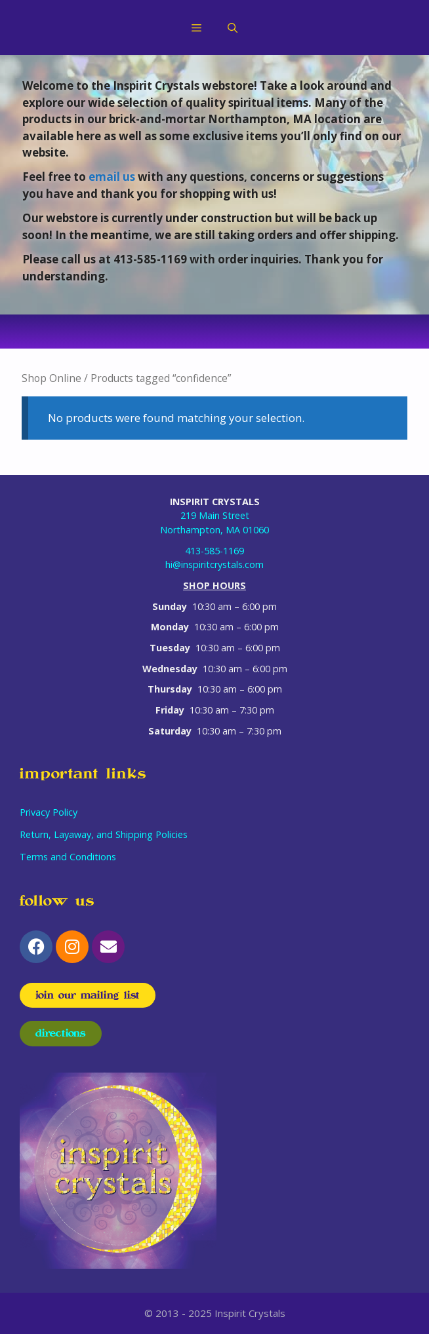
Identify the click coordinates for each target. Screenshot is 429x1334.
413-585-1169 (214, 550)
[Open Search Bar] (232, 27)
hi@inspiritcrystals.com (214, 564)
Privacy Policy (48, 812)
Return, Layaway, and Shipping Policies (104, 834)
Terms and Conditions (68, 856)
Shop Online (51, 378)
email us (112, 176)
